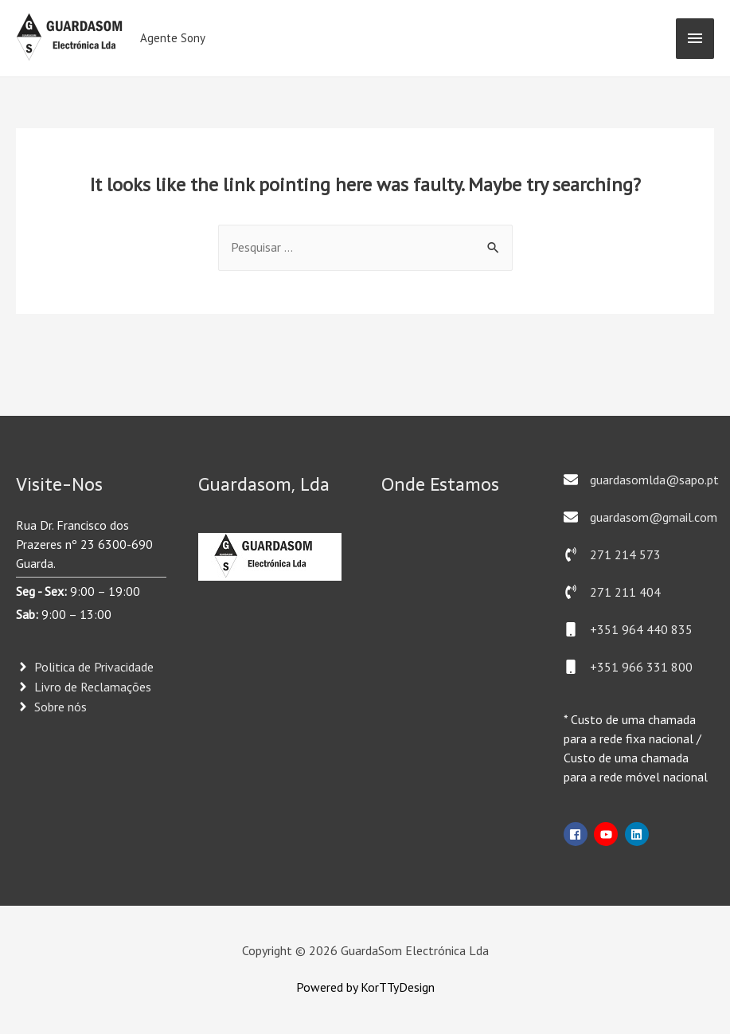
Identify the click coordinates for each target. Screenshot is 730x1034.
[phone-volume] (612, 554)
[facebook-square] (577, 834)
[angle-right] (85, 668)
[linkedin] (639, 834)
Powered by (328, 988)
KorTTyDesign (398, 988)
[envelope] (641, 480)
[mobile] (628, 629)
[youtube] (608, 834)
